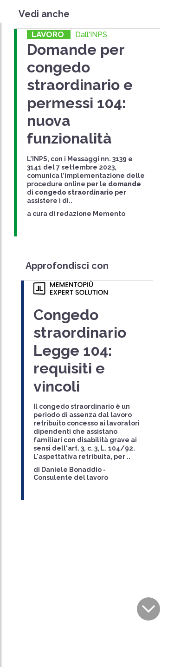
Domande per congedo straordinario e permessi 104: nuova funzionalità (80, 94)
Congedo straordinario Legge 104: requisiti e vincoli (79, 350)
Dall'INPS (91, 34)
